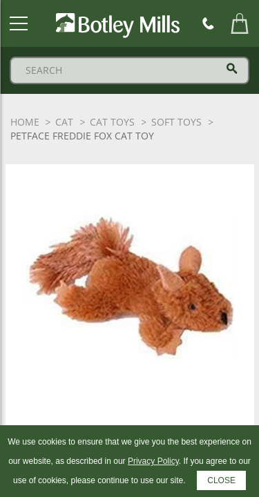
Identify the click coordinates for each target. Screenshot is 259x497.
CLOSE (221, 480)
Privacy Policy (153, 461)
